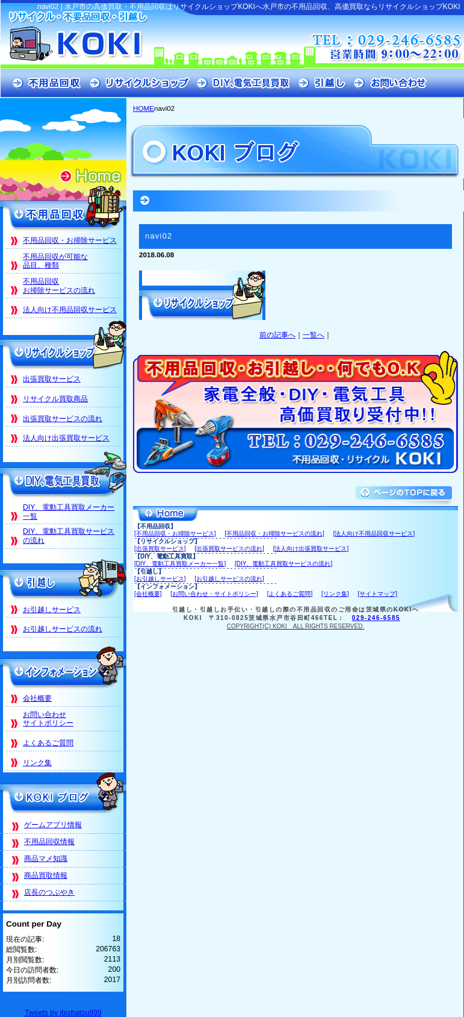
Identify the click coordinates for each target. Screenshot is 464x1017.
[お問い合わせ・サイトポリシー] (214, 593)
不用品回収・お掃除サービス (70, 240)
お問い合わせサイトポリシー (48, 719)
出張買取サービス (52, 379)
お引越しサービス (52, 610)
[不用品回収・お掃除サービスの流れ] (274, 533)
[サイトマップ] (377, 593)
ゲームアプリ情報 (53, 825)
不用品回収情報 (49, 841)
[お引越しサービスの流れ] (229, 578)
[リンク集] (335, 593)
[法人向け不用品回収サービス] (374, 533)
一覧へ (313, 335)
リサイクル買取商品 (55, 399)
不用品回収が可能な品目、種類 (55, 261)
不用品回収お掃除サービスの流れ (59, 286)
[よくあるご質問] (290, 593)
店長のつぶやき (49, 892)
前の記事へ (277, 335)
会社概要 (37, 698)
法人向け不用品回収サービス (70, 309)
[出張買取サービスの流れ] (229, 548)
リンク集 (37, 763)
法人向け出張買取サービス (66, 438)
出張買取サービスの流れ (62, 419)
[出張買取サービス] (160, 548)
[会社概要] (148, 593)
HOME (143, 108)
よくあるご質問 (48, 743)
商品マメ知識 (45, 858)
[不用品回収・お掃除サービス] (175, 533)
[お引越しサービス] (160, 578)
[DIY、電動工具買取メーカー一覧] (180, 563)
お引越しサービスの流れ (62, 629)
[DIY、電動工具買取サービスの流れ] (283, 563)
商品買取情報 (45, 875)
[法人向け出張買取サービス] (311, 548)
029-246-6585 (376, 618)
